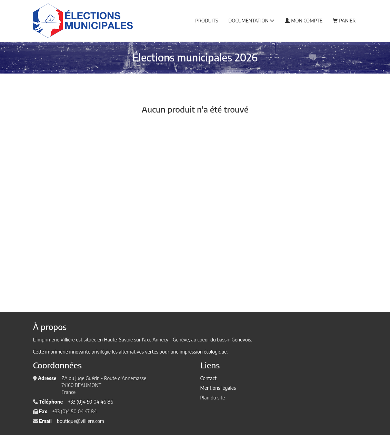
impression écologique (203, 352)
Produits (206, 20)
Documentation (252, 20)
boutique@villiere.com (80, 421)
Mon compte (303, 20)
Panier (344, 20)
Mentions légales (218, 388)
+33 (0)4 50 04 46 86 (90, 402)
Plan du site (212, 397)
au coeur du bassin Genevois (221, 339)
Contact (208, 378)
